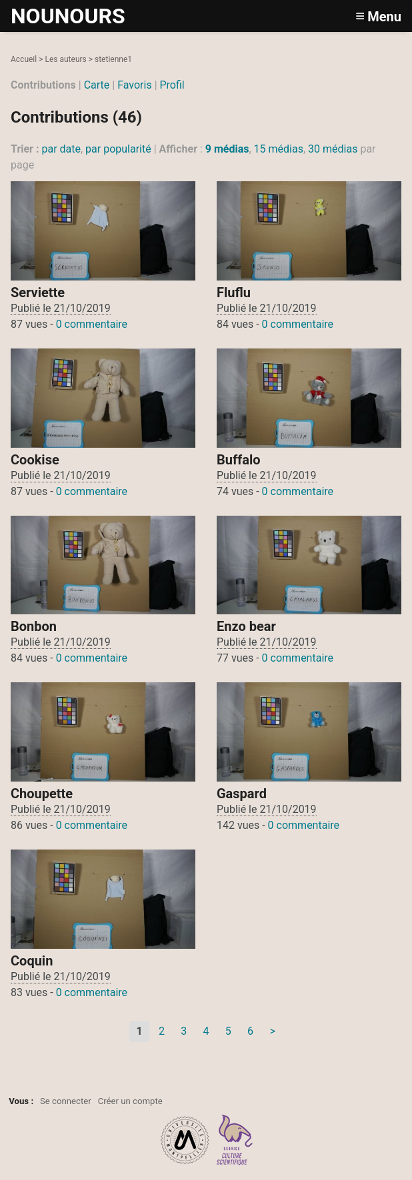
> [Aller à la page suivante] (272, 1031)
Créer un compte (130, 1101)
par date (61, 149)
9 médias (227, 149)
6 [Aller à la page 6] (250, 1031)
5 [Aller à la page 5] (228, 1031)
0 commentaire (91, 324)
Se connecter (65, 1101)
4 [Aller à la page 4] (206, 1031)
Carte (97, 85)
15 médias (278, 149)
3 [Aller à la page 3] (184, 1031)
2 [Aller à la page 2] (162, 1031)
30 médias (332, 149)
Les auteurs (65, 59)
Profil (172, 85)
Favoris (134, 85)
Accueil (24, 59)
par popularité (118, 149)
